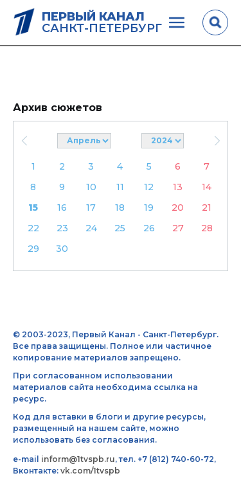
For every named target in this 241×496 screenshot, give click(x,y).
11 (120, 187)
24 (91, 228)
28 (207, 228)
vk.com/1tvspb (90, 470)
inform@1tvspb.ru (78, 459)
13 (178, 187)
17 (91, 207)
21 (206, 207)
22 (33, 228)
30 (62, 248)
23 (62, 228)
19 (149, 207)
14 (206, 187)
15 (33, 207)
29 (33, 248)
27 (178, 228)
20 (178, 207)
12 (149, 187)
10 (91, 187)
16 (62, 207)
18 (120, 207)
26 (149, 228)
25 (119, 228)
